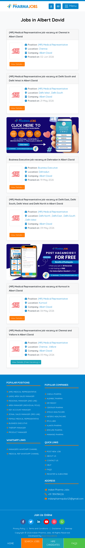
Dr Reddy (50, 403)
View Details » (17, 64)
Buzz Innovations (49, 536)
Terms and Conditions (38, 528)
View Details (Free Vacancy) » (26, 362)
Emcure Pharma (53, 430)
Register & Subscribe (56, 474)
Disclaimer (56, 528)
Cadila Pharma (53, 394)
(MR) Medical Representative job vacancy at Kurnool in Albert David (39, 288)
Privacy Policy (19, 528)
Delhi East (57, 215)
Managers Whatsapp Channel (22, 449)
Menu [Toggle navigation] (70, 6)
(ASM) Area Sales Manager (20, 396)
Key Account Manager (19, 410)
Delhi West (44, 92)
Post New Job (53, 451)
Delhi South (57, 92)
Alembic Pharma (54, 398)
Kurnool (43, 302)
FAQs (48, 469)
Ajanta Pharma (53, 425)
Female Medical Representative (23, 419)
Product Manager (17, 432)
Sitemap (68, 528)
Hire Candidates (53, 543)
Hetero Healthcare (55, 416)
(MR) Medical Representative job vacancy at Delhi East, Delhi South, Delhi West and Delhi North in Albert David (42, 201)
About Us (50, 456)
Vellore (52, 346)
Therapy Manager (16, 428)
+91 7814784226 (54, 494)
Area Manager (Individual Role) (23, 405)
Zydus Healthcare (55, 412)
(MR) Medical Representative (53, 44)
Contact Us (51, 460)
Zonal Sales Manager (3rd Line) (23, 414)
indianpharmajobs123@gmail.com (64, 498)
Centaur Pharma (54, 407)
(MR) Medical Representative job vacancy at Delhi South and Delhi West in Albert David (42, 78)
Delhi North (44, 215)
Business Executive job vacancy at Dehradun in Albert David (42, 159)
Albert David (45, 52)
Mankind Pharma (54, 434)
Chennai (43, 48)
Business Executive (48, 167)
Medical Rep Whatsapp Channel (23, 454)
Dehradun (44, 171)
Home (10, 543)
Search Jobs (31, 541)
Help (48, 465)
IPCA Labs (50, 421)
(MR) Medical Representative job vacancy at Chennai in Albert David (39, 34)
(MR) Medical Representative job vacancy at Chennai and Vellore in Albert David (40, 332)
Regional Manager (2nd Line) (22, 401)
